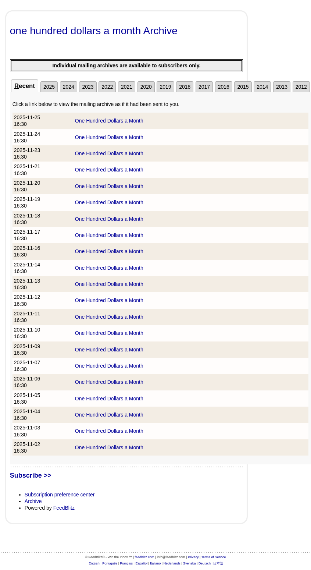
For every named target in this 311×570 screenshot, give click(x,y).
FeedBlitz (64, 508)
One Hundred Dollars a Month (109, 121)
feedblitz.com (144, 557)
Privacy (193, 557)
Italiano (155, 563)
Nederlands (172, 563)
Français (126, 563)
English (94, 563)
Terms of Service (213, 557)
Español (141, 563)
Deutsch (205, 563)
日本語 (218, 563)
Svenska (189, 563)
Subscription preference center (60, 495)
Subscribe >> (30, 475)
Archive (33, 501)
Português (109, 563)
